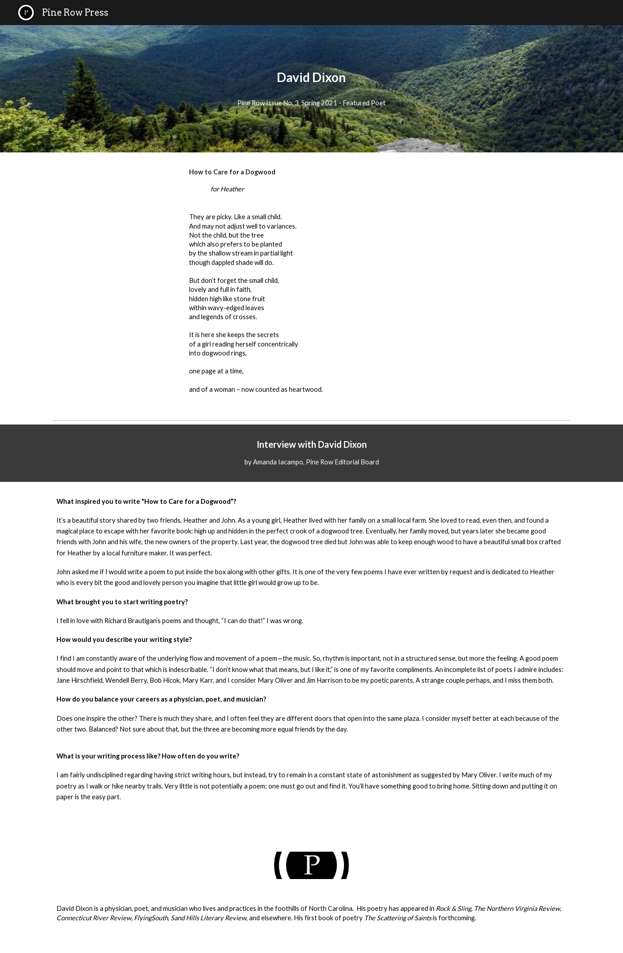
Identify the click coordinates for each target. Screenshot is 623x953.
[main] (312, 77)
